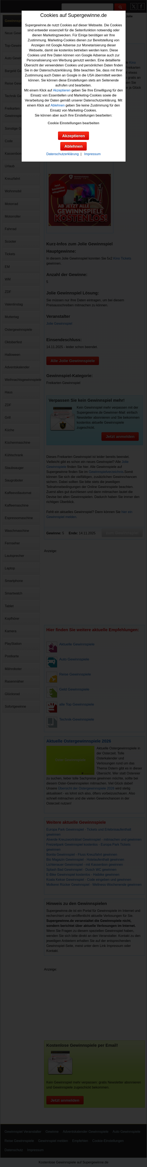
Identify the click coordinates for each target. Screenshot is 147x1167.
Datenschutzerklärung (62, 154)
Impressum (92, 154)
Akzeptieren (62, 90)
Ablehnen (58, 105)
